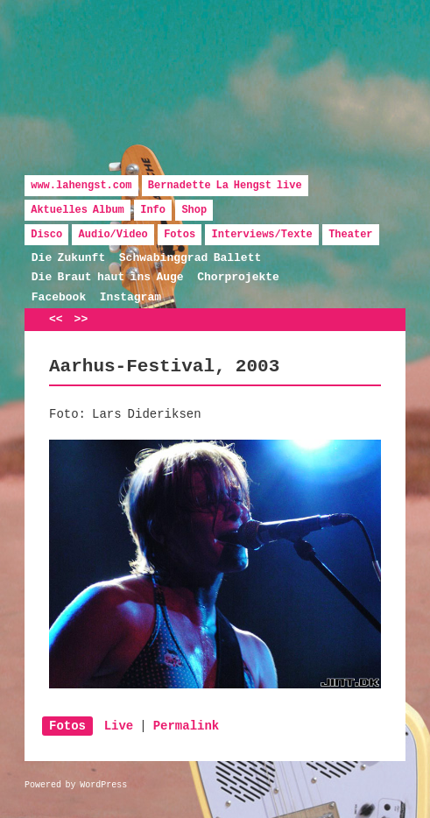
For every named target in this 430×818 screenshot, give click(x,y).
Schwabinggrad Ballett (190, 257)
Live (119, 726)
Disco (46, 235)
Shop (194, 210)
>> (81, 319)
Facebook (59, 297)
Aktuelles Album (77, 210)
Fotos (179, 235)
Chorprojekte (238, 277)
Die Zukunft (68, 257)
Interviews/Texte (262, 235)
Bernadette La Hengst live (225, 186)
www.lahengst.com (81, 186)
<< (56, 319)
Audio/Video (113, 235)
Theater (350, 235)
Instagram (130, 297)
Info (153, 210)
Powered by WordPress (76, 785)
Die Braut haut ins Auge (108, 277)
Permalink (186, 726)
